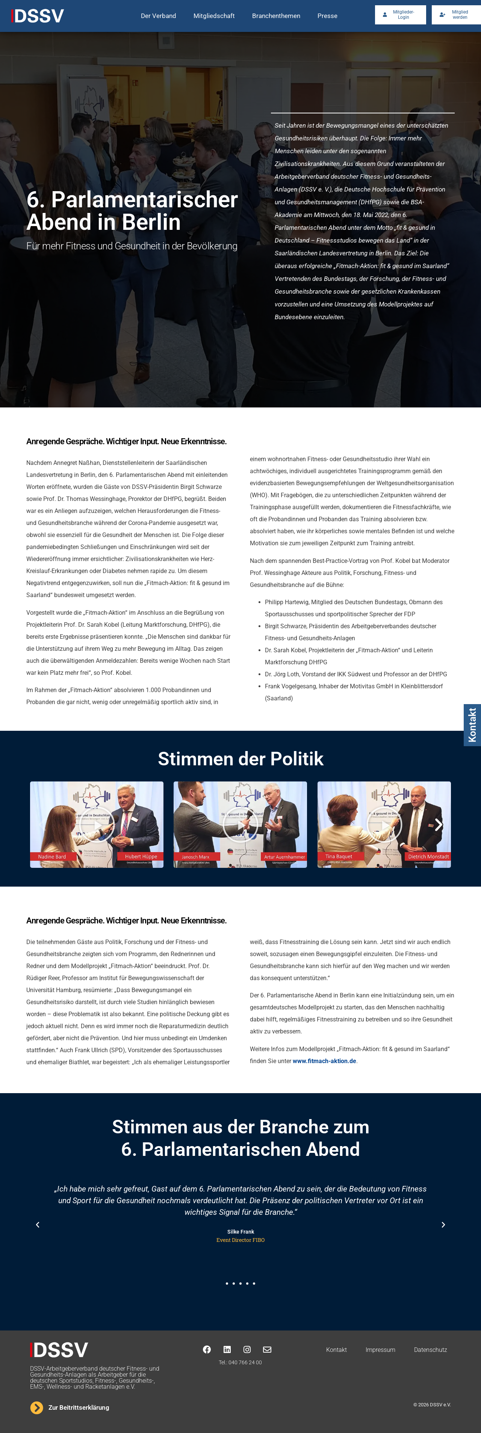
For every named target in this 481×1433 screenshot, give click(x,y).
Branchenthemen (276, 16)
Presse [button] (327, 16)
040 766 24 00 (245, 1362)
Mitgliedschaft (214, 16)
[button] (42, 824)
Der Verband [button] (158, 16)
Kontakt (472, 725)
